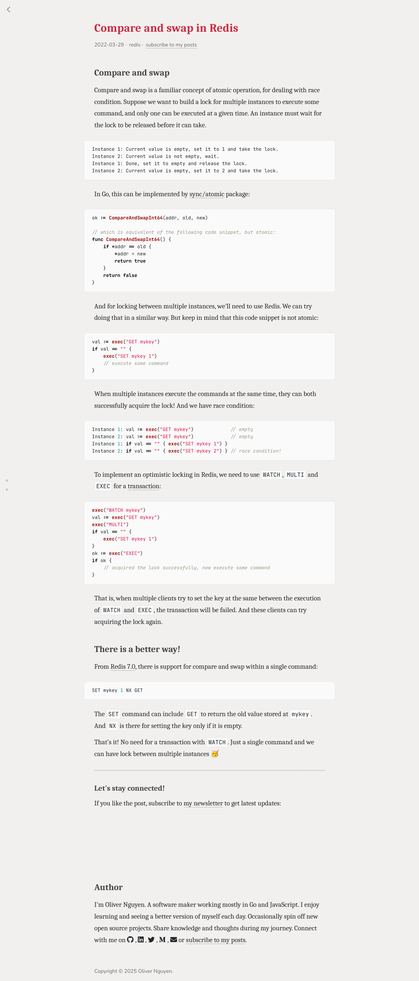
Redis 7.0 (123, 667)
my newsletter (203, 803)
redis (134, 44)
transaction (143, 486)
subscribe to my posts (171, 44)
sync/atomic (207, 194)
